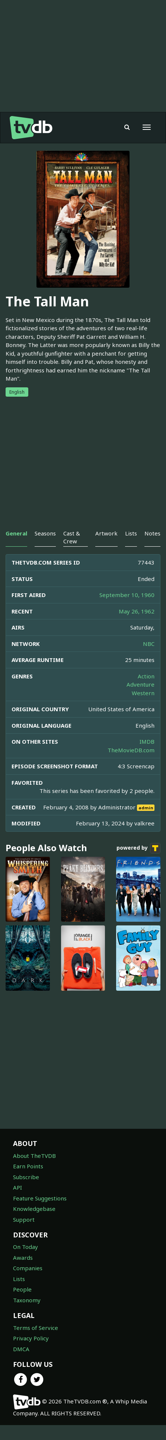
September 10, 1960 (126, 609)
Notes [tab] (152, 548)
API (17, 1202)
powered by (138, 863)
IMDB (147, 756)
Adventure (140, 699)
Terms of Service (35, 1342)
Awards (23, 1272)
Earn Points (28, 1181)
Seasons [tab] (45, 548)
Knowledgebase (34, 1223)
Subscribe (26, 1192)
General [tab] (16, 548)
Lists (19, 1293)
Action (146, 691)
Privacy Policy (31, 1353)
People (22, 1304)
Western (143, 708)
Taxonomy (27, 1315)
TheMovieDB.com (131, 765)
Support (24, 1234)
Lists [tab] (131, 548)
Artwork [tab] (106, 548)
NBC (148, 658)
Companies (27, 1283)
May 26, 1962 (136, 626)
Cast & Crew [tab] (71, 552)
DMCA (21, 1364)
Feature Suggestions (40, 1213)
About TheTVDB (34, 1170)
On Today (25, 1261)
